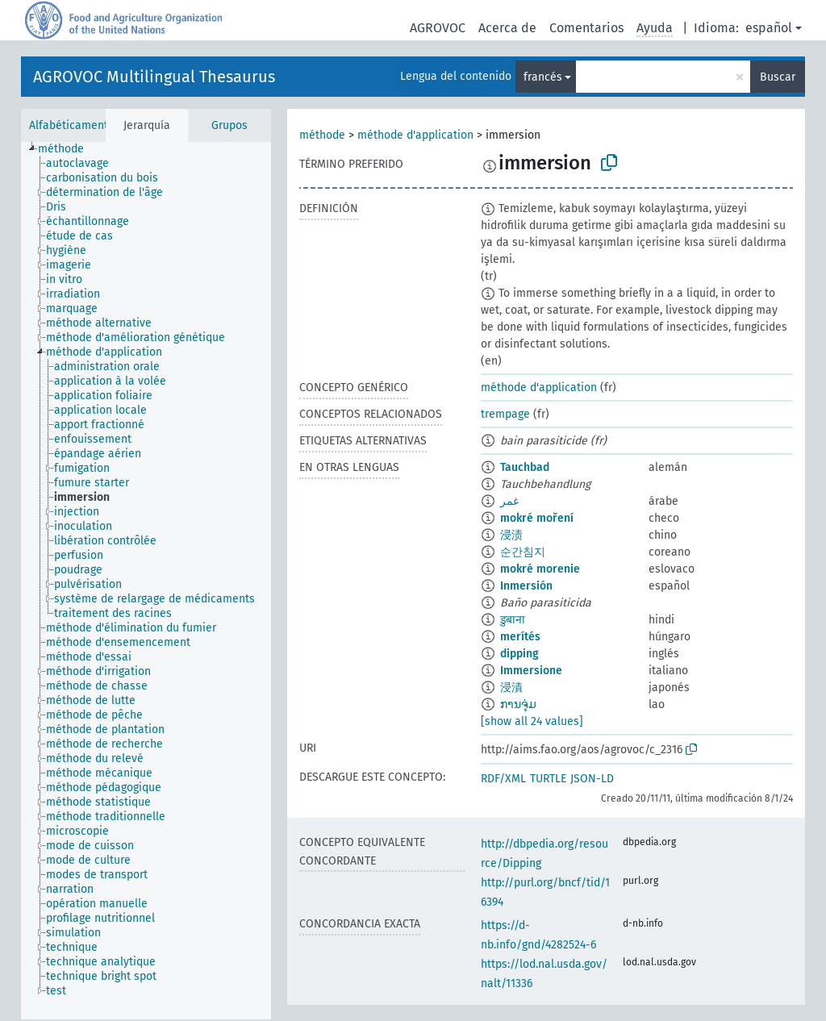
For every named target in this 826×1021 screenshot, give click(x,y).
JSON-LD (592, 779)
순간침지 (522, 552)
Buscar (777, 77)
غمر (509, 501)
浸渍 (511, 535)
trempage (505, 414)
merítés (520, 637)
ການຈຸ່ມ (518, 704)
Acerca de (507, 27)
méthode (322, 135)
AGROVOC (437, 27)
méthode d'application (415, 135)
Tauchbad (524, 467)
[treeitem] (67, 149)
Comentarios (586, 27)
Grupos (229, 125)
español (768, 27)
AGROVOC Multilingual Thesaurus (154, 76)
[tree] (146, 580)
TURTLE (548, 779)
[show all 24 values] (532, 721)
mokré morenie (540, 569)
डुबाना (512, 620)
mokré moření (537, 518)
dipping (519, 654)
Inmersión (526, 586)
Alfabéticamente (72, 125)
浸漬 (511, 687)
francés (543, 77)
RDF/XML (503, 779)
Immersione (531, 670)
